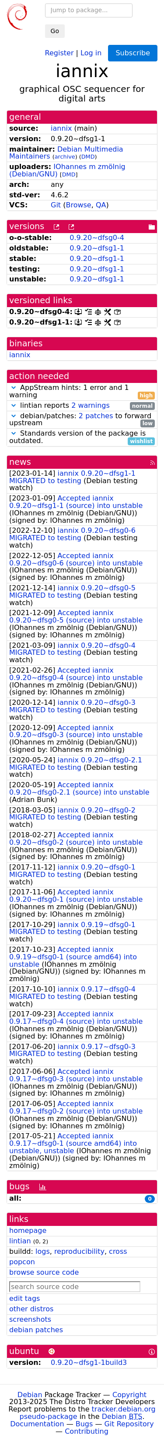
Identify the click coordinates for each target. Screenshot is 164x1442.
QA (101, 205)
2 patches (96, 416)
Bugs (84, 1424)
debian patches (36, 1330)
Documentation (37, 1424)
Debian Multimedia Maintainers (66, 153)
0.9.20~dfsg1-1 (97, 248)
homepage (27, 1230)
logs (42, 1251)
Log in (90, 52)
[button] (13, 387)
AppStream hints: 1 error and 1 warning (82, 391)
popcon (22, 1262)
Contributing (86, 1431)
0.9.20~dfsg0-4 (97, 238)
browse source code (44, 1272)
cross (118, 1251)
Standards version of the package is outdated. (82, 437)
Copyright (129, 1395)
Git (56, 205)
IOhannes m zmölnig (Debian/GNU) (67, 170)
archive (65, 156)
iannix (61, 128)
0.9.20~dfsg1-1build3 (89, 1362)
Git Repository (129, 1424)
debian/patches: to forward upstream (82, 420)
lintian (20, 1241)
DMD (88, 156)
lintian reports (82, 406)
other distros (31, 1309)
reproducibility (79, 1251)
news (20, 462)
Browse (78, 205)
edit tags (24, 1298)
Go (55, 30)
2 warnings (90, 405)
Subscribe (132, 53)
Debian (29, 1395)
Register (59, 52)
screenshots (30, 1319)
